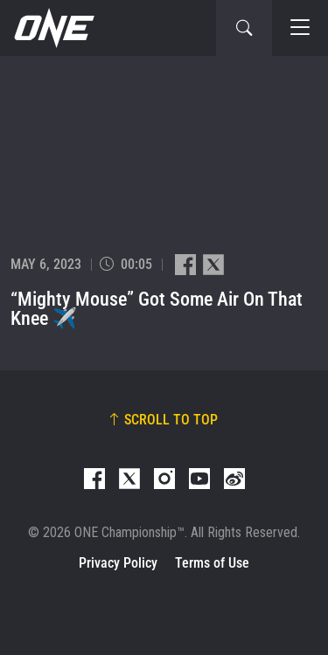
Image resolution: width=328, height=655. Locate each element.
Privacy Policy (118, 563)
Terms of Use (212, 563)
